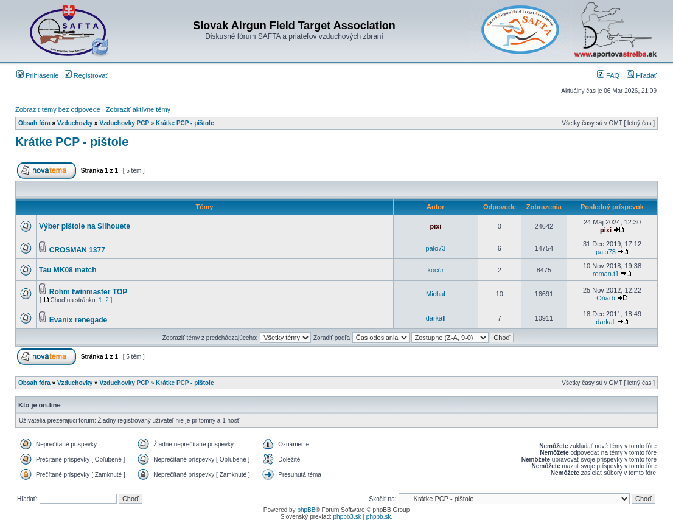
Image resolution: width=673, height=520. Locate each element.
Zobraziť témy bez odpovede (57, 109)
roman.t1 (606, 273)
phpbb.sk (378, 516)
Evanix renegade (78, 320)
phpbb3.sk (347, 516)
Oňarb (605, 298)
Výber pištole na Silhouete (84, 226)
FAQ (608, 75)
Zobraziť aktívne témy (138, 109)
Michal (435, 293)
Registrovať (86, 75)
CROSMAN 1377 (77, 250)
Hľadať (642, 75)
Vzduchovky (74, 123)
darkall (435, 318)
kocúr (435, 270)
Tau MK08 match (67, 270)
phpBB (306, 510)
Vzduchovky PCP (124, 123)
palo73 (435, 248)
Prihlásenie (37, 75)
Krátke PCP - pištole (185, 123)
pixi (435, 226)
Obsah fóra (34, 123)
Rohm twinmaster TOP (88, 292)
